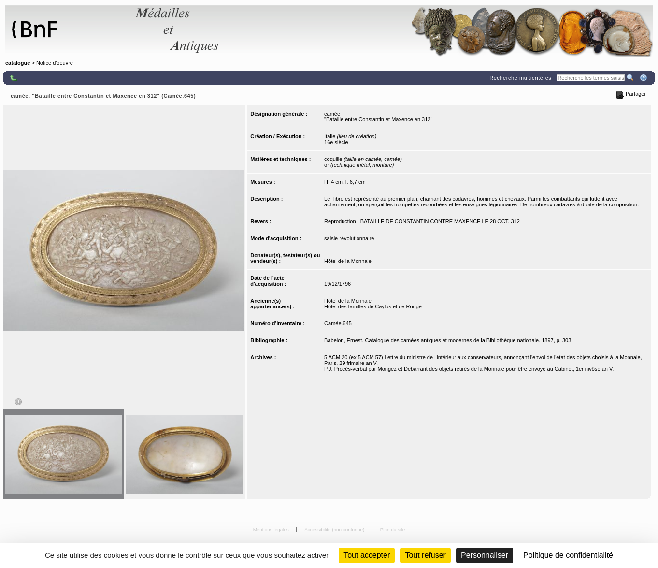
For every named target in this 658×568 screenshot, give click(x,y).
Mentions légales (271, 529)
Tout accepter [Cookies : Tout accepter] (366, 555)
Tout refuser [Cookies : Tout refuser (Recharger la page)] (425, 555)
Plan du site (392, 529)
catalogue (17, 63)
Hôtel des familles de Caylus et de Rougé (373, 306)
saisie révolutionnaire (349, 238)
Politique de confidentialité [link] (568, 555)
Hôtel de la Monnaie (348, 261)
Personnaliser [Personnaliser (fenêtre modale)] (484, 555)
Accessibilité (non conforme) (335, 529)
